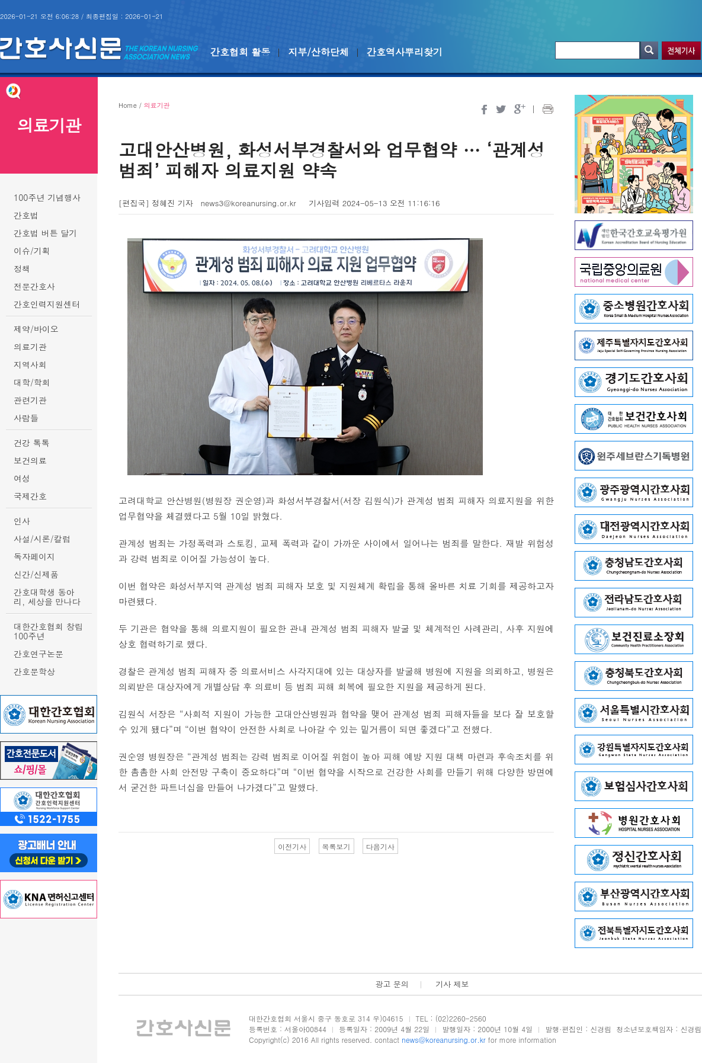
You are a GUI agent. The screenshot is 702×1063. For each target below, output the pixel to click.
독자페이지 (34, 556)
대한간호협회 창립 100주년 (48, 631)
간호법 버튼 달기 (45, 233)
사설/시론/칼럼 (42, 539)
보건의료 (30, 460)
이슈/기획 (32, 251)
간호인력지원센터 (47, 304)
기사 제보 (452, 984)
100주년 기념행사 (47, 197)
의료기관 (30, 347)
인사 (22, 521)
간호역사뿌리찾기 (405, 52)
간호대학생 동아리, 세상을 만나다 (47, 596)
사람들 (26, 418)
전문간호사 (34, 286)
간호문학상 (34, 671)
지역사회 (30, 364)
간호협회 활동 (240, 52)
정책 (22, 268)
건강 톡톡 (32, 443)
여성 (22, 478)
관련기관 (30, 400)
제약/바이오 (36, 329)
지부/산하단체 (318, 52)
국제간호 (30, 496)
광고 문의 (391, 984)
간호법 (26, 215)
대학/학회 (32, 382)
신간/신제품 (36, 574)
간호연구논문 (38, 653)
